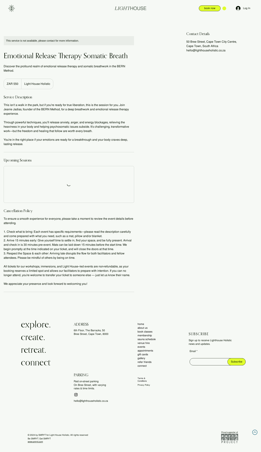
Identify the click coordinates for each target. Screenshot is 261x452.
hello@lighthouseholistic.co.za (91, 400)
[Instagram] (76, 395)
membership (145, 335)
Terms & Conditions (142, 379)
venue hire (144, 343)
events (141, 346)
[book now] (210, 8)
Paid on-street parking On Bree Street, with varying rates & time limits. (90, 385)
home (141, 324)
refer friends (145, 362)
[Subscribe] (236, 361)
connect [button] (142, 365)
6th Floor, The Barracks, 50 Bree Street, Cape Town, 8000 (91, 332)
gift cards (143, 354)
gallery (141, 358)
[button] (11, 8)
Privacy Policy (144, 385)
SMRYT (42, 435)
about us (143, 327)
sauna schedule (147, 339)
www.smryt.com (35, 441)
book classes (145, 331)
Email (193, 351)
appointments (145, 350)
